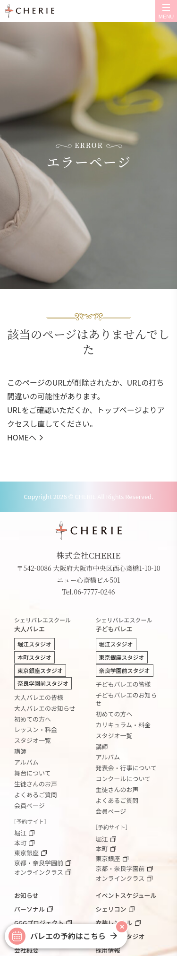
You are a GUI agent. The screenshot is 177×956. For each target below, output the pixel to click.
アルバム (26, 762)
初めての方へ (32, 719)
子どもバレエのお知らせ (126, 698)
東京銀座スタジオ (40, 670)
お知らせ (26, 895)
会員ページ (29, 805)
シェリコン (111, 908)
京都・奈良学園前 (38, 863)
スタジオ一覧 (32, 740)
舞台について (32, 772)
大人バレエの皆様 (38, 697)
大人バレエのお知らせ (45, 708)
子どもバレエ (129, 625)
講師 (20, 751)
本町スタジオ (34, 657)
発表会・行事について (126, 767)
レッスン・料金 (35, 729)
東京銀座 (26, 853)
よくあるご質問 (35, 794)
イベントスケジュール (126, 895)
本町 (20, 843)
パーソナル (29, 908)
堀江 (20, 833)
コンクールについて (123, 778)
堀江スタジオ (34, 644)
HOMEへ (21, 437)
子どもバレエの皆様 (123, 684)
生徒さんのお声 (35, 783)
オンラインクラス (38, 873)
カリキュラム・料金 (123, 724)
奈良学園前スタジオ (42, 683)
